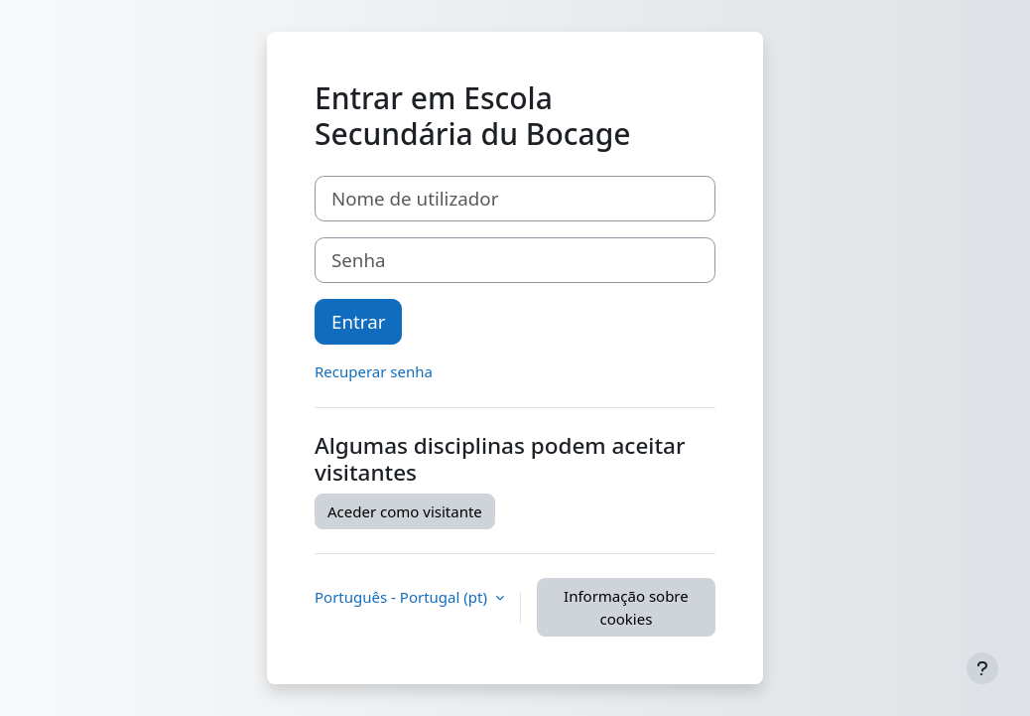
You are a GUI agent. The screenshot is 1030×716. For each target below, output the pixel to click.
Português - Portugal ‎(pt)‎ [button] (403, 597)
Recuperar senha (374, 371)
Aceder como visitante (404, 511)
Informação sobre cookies (626, 607)
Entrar (358, 321)
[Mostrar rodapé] (982, 668)
